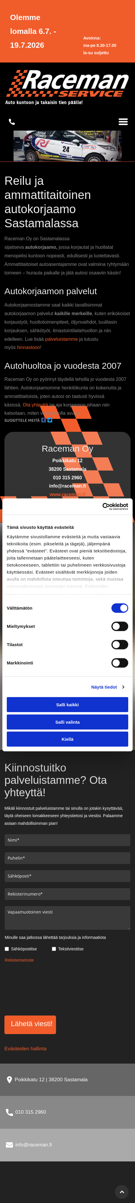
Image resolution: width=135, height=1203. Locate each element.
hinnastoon (28, 347)
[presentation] (29, 988)
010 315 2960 (30, 1112)
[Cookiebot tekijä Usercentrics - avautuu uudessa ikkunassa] (102, 507)
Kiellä (67, 739)
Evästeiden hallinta (25, 1048)
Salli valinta (67, 722)
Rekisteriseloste (19, 960)
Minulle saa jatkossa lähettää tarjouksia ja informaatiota (55, 937)
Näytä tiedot (104, 686)
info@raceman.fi (33, 1145)
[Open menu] (123, 121)
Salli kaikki (67, 704)
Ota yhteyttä (35, 404)
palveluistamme (61, 339)
